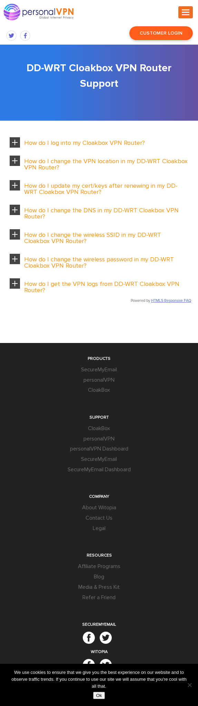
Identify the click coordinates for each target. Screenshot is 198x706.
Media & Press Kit (99, 587)
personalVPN (99, 380)
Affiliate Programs (99, 566)
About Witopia (99, 507)
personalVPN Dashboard (99, 448)
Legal (99, 528)
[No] (189, 684)
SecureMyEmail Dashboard (99, 469)
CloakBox (99, 390)
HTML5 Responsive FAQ (171, 300)
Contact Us (99, 517)
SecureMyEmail (99, 369)
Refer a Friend (99, 597)
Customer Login (161, 33)
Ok (99, 695)
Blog (99, 576)
